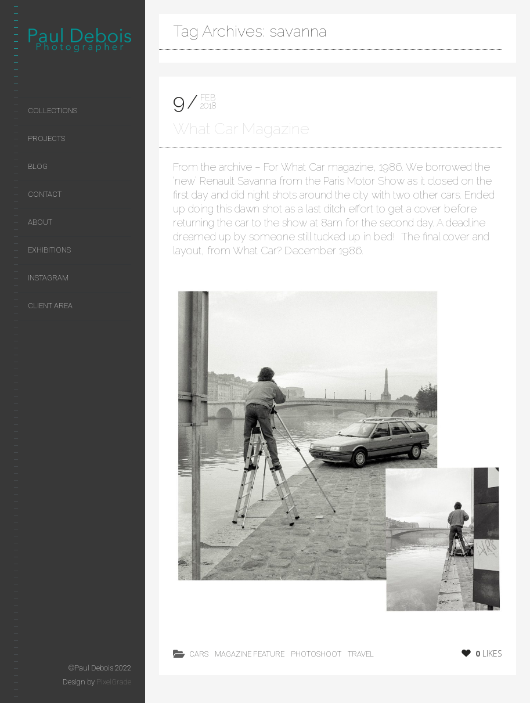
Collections (52, 110)
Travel (361, 654)
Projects (46, 138)
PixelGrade (113, 681)
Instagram (48, 277)
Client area (50, 305)
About (40, 222)
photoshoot (316, 654)
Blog (38, 166)
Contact (45, 194)
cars (198, 654)
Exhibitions (49, 250)
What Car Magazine (241, 129)
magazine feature (249, 654)
